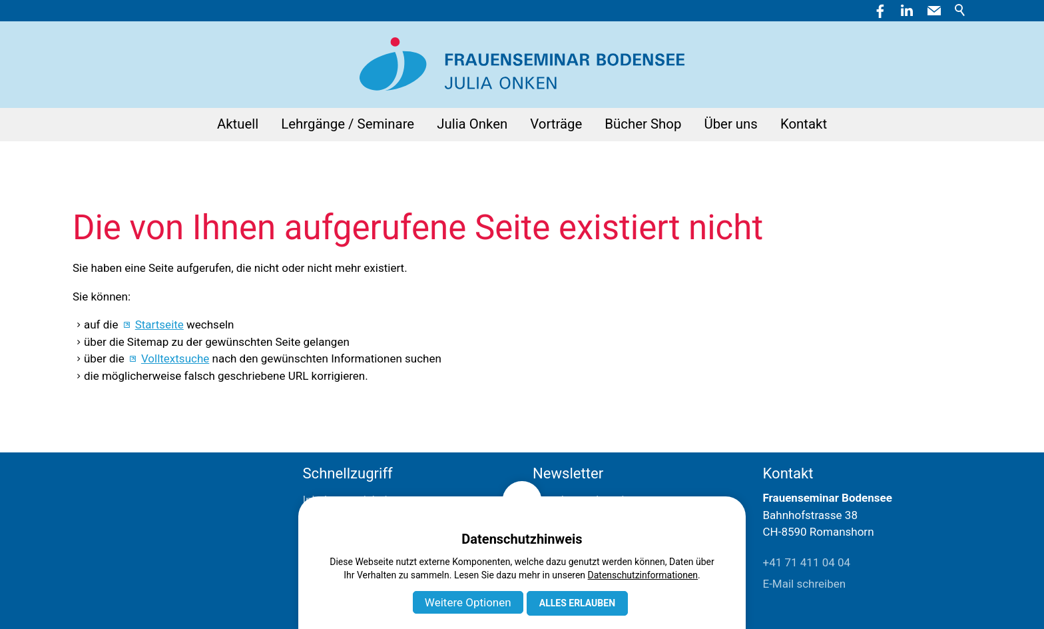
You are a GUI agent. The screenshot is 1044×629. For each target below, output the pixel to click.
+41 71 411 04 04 (807, 562)
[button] (934, 10)
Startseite (159, 324)
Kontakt (803, 124)
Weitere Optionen (468, 602)
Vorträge (556, 124)
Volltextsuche (175, 358)
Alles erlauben (577, 603)
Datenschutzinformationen (643, 575)
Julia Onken (472, 124)
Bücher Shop (643, 124)
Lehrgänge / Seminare (347, 124)
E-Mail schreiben (804, 583)
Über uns (730, 124)
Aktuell (237, 124)
